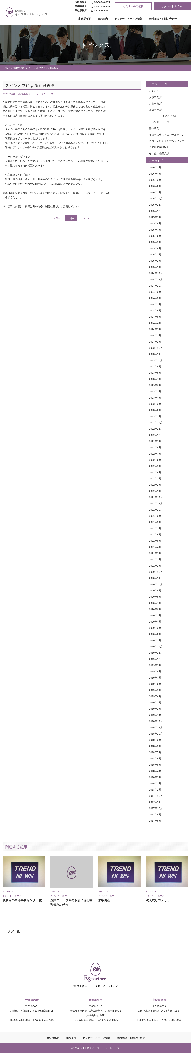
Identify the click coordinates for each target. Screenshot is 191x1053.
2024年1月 (155, 341)
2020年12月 (156, 571)
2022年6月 (155, 459)
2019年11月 (156, 652)
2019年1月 (155, 714)
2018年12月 (156, 721)
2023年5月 (155, 391)
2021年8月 (155, 522)
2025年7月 (155, 229)
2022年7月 (155, 453)
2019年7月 (155, 677)
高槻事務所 (19, 68)
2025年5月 (155, 242)
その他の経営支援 (159, 153)
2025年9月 (155, 217)
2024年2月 (155, 335)
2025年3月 (155, 254)
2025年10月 (156, 211)
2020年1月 (155, 640)
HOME (6, 68)
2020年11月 (156, 578)
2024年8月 (155, 298)
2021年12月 (156, 497)
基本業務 (154, 128)
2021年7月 (155, 528)
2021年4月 (155, 547)
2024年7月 (155, 304)
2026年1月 (155, 192)
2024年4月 (155, 323)
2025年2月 (155, 260)
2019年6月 (155, 683)
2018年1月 (155, 789)
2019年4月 (155, 696)
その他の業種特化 (159, 147)
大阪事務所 (155, 97)
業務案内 (103, 18)
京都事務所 (155, 103)
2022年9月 (155, 441)
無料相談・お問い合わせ (163, 18)
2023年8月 (155, 372)
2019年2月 (155, 708)
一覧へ (71, 218)
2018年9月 (155, 739)
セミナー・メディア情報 (128, 18)
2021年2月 (155, 559)
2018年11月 (156, 727)
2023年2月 (155, 410)
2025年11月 (156, 204)
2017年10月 (156, 808)
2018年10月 (156, 733)
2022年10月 (156, 435)
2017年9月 (155, 814)
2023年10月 (156, 360)
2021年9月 (155, 515)
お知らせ (154, 91)
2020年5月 (155, 615)
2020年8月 (155, 596)
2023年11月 (156, 354)
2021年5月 (155, 540)
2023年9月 (155, 366)
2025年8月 (155, 223)
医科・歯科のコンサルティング (166, 140)
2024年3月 (155, 329)
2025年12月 (156, 198)
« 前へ (57, 218)
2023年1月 (155, 416)
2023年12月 (156, 347)
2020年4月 (155, 621)
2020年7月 (155, 602)
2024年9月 (155, 291)
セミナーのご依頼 (133, 6)
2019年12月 (156, 646)
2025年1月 (155, 267)
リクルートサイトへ (172, 6)
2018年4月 (155, 770)
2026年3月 (155, 179)
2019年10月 (156, 658)
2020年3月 (155, 627)
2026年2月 (155, 186)
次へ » (85, 218)
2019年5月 (155, 690)
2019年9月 (155, 665)
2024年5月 (155, 316)
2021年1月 (155, 565)
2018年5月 (155, 764)
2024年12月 (156, 273)
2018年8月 (155, 746)
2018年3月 (155, 777)
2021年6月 (155, 534)
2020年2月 (155, 634)
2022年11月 (156, 428)
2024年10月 (156, 285)
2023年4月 (155, 397)
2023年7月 (155, 379)
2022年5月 (155, 466)
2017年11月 (156, 802)
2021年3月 (155, 553)
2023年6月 (155, 385)
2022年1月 (155, 491)
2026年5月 (155, 167)
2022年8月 (155, 447)
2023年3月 (155, 403)
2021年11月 (156, 503)
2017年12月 (156, 795)
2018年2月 (155, 783)
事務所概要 (53, 1037)
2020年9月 (155, 590)
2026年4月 (155, 173)
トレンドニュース (159, 122)
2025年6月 (155, 235)
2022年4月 (155, 472)
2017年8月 (155, 820)
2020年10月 (156, 584)
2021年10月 (156, 509)
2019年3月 (155, 702)
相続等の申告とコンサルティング (168, 134)
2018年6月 (155, 758)
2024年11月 (156, 279)
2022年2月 (155, 484)
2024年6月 (155, 310)
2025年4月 (155, 248)
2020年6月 (155, 609)
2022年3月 (155, 478)
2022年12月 (156, 422)
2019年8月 (155, 671)
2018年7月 (155, 752)
